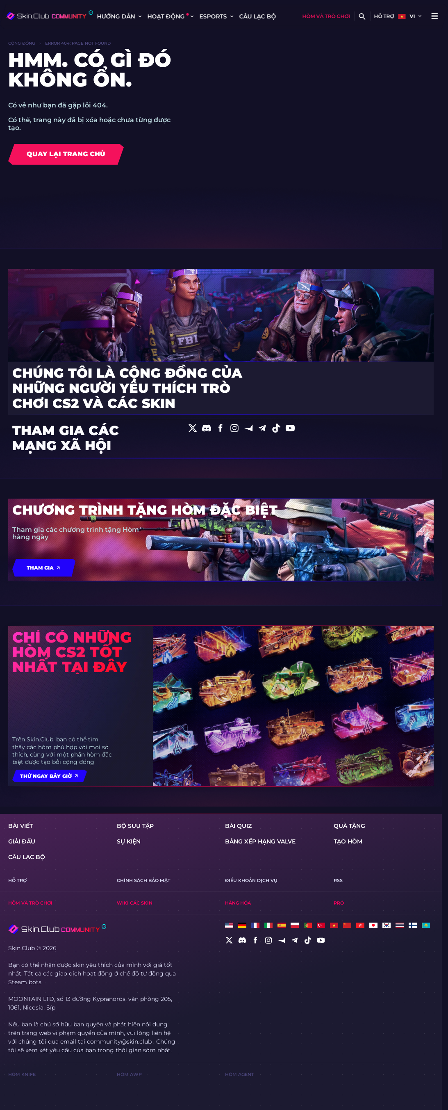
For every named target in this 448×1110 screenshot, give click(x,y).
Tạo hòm (348, 841)
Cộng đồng (21, 43)
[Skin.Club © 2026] (57, 929)
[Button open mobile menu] (434, 16)
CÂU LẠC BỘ (257, 16)
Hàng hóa (238, 903)
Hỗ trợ (384, 16)
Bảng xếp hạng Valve (260, 841)
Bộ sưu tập (135, 826)
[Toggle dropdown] (139, 16)
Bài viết (20, 826)
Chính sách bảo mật (144, 880)
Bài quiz (238, 826)
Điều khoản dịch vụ (251, 880)
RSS (338, 880)
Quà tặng (349, 826)
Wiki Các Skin (134, 903)
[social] (229, 940)
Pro (339, 903)
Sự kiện (129, 841)
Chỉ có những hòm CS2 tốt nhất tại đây (72, 652)
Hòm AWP (129, 1074)
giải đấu (21, 841)
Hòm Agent (239, 1074)
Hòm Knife (22, 1074)
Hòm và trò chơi (326, 16)
